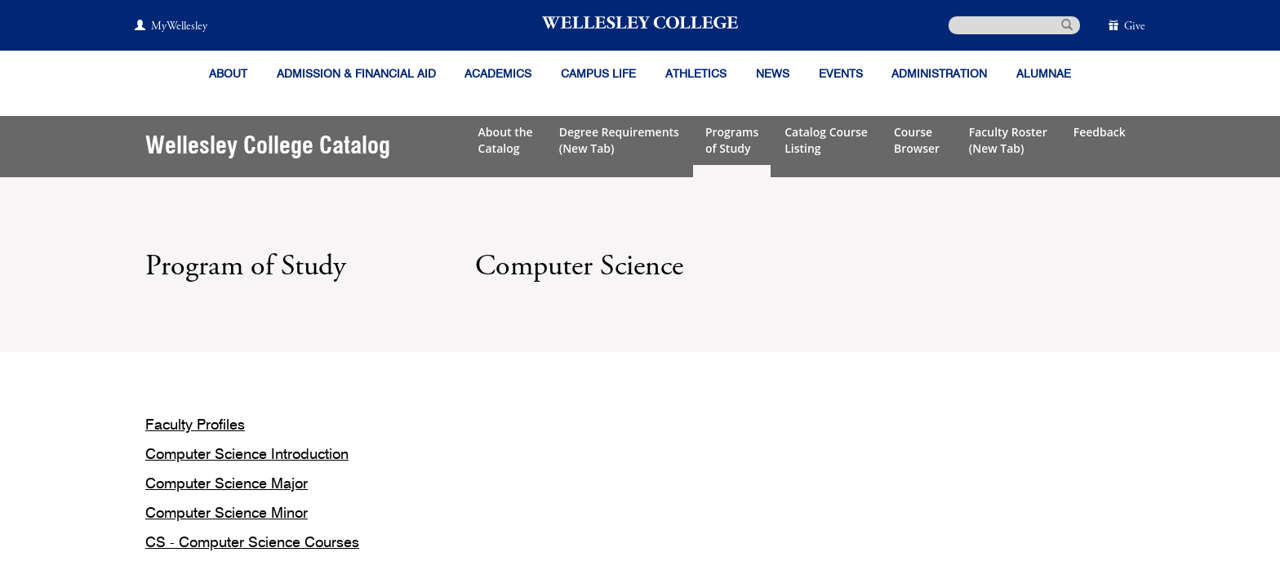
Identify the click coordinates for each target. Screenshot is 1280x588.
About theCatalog (505, 140)
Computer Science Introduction (247, 455)
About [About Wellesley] (228, 74)
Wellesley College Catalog (267, 146)
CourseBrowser (918, 140)
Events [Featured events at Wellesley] (841, 74)
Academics (497, 74)
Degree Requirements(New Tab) (619, 140)
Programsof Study (731, 140)
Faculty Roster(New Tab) (1008, 140)
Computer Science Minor (226, 513)
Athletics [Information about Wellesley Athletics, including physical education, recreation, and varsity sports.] (696, 74)
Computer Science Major (226, 484)
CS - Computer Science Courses (252, 543)
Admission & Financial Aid (356, 74)
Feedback (1099, 132)
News (772, 74)
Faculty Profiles (195, 425)
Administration (939, 74)
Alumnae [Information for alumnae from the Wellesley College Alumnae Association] (1043, 74)
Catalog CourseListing (826, 140)
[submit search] (1067, 23)
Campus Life (598, 74)
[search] (1014, 25)
